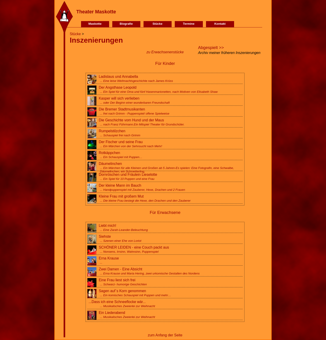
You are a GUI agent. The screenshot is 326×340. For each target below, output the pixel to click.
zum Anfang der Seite (165, 335)
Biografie (126, 23)
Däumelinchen (165, 167)
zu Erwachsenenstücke (165, 52)
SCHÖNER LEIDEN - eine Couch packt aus (165, 249)
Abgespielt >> (211, 47)
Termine (188, 23)
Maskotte (95, 23)
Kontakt (220, 23)
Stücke (158, 23)
